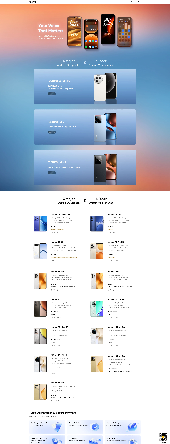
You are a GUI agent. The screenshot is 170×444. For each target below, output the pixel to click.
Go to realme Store (136, 2)
